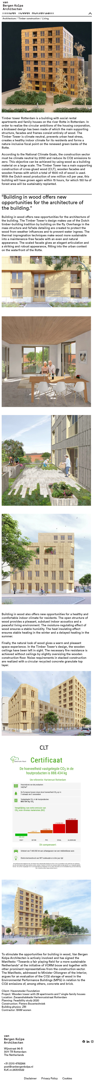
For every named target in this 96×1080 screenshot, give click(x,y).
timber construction (29, 18)
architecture (9, 18)
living (45, 18)
